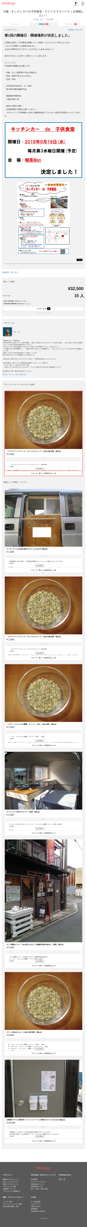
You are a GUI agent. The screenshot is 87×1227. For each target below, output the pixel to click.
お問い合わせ (35, 1206)
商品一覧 (62, 1179)
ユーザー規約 (7, 1202)
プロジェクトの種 (9, 1186)
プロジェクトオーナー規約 (12, 1204)
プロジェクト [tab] (16, 24)
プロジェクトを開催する (11, 1191)
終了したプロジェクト (11, 1182)
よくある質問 (35, 1202)
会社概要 (34, 1179)
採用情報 (34, 1209)
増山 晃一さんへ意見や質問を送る (15, 374)
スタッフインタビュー (39, 1182)
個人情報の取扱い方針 (11, 1206)
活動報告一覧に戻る (75, 30)
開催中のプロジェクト (11, 1179)
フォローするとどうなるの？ (43, 313)
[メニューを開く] (82, 4)
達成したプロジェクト (11, 1184)
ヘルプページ (35, 1204)
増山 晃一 (40, 19)
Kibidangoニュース (37, 1184)
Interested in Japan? (38, 1211)
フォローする (43, 308)
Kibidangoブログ (37, 1186)
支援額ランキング (9, 1189)
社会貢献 (50, 19)
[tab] (43, 24)
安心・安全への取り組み (39, 1189)
